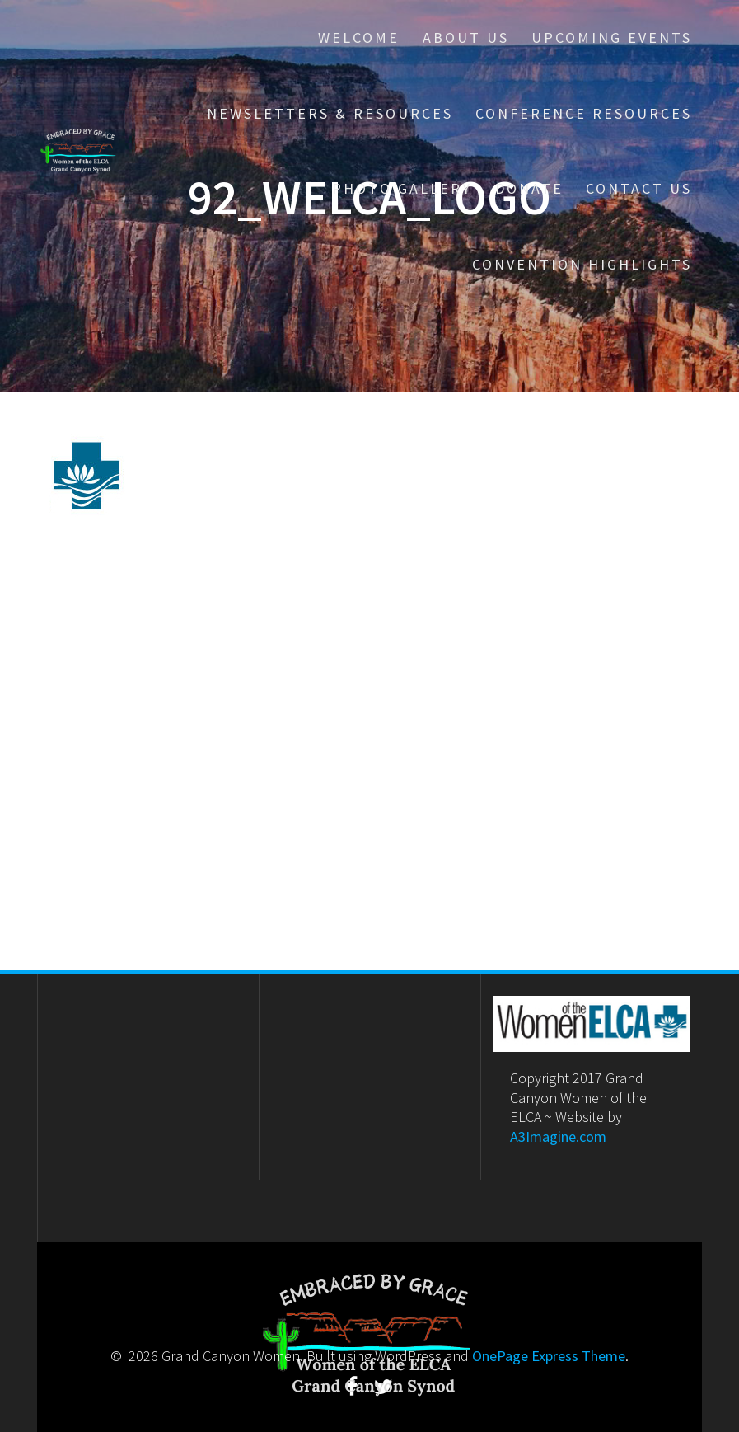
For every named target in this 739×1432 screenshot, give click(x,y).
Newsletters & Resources (330, 113)
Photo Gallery (402, 188)
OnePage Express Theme (548, 1355)
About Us (466, 37)
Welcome (359, 37)
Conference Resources (583, 113)
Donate (529, 188)
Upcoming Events (611, 37)
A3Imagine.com (558, 1136)
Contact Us (639, 188)
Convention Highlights (582, 264)
